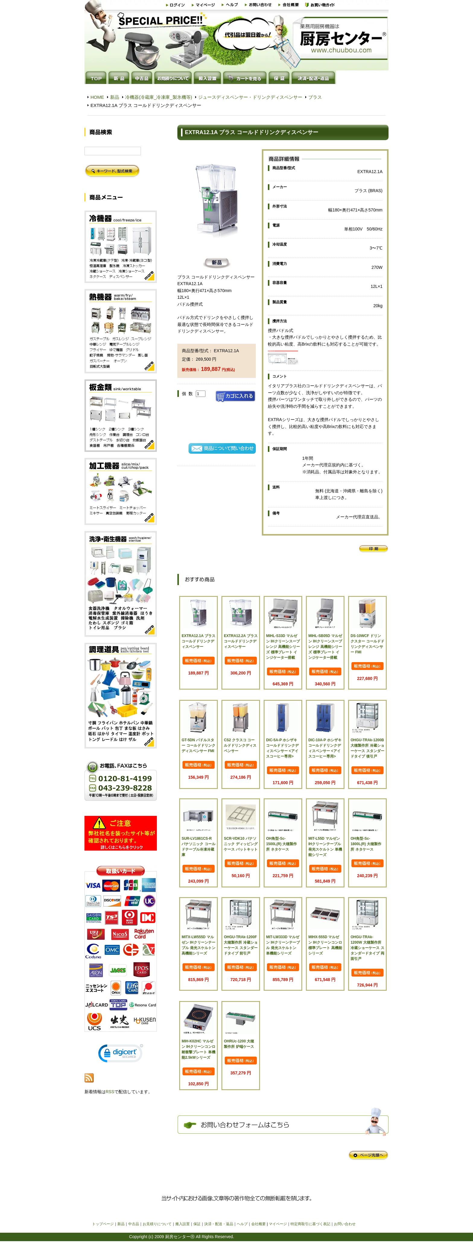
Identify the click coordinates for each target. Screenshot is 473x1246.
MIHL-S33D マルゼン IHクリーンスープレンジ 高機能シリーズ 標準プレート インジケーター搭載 (283, 647)
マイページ (278, 1224)
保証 (197, 1224)
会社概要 (258, 1224)
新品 (114, 97)
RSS (110, 1091)
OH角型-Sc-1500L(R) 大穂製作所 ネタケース (281, 844)
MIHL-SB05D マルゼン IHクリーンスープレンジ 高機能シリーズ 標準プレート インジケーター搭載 (325, 647)
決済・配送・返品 (218, 1224)
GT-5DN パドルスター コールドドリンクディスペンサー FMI (198, 745)
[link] (120, 1054)
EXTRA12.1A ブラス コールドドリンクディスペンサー (198, 641)
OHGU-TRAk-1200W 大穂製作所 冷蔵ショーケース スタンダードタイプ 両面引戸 (367, 948)
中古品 (133, 1224)
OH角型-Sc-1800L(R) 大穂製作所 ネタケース (366, 844)
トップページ (103, 1224)
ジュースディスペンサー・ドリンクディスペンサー (250, 97)
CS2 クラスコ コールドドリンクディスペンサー (240, 745)
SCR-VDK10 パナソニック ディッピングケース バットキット (240, 844)
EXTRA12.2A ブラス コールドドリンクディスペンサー (241, 641)
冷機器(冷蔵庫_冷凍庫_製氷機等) (158, 97)
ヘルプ (242, 1224)
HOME (97, 97)
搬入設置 (182, 1224)
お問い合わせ (345, 1224)
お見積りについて (157, 1224)
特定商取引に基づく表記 (310, 1224)
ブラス (315, 97)
